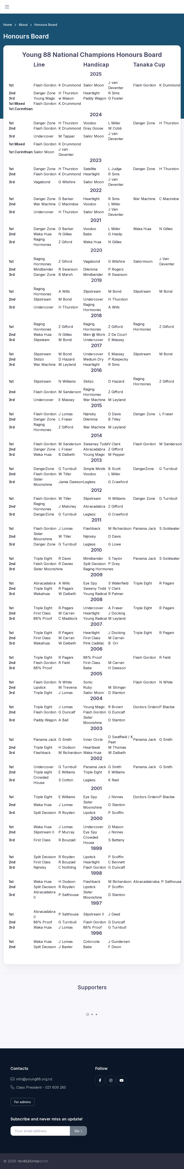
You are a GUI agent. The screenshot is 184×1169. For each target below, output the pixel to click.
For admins (22, 1102)
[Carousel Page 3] (96, 1014)
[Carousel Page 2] (92, 1014)
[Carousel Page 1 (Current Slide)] (87, 1014)
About (23, 24)
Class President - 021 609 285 (38, 1087)
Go (78, 1131)
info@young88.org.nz (31, 1079)
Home (7, 24)
